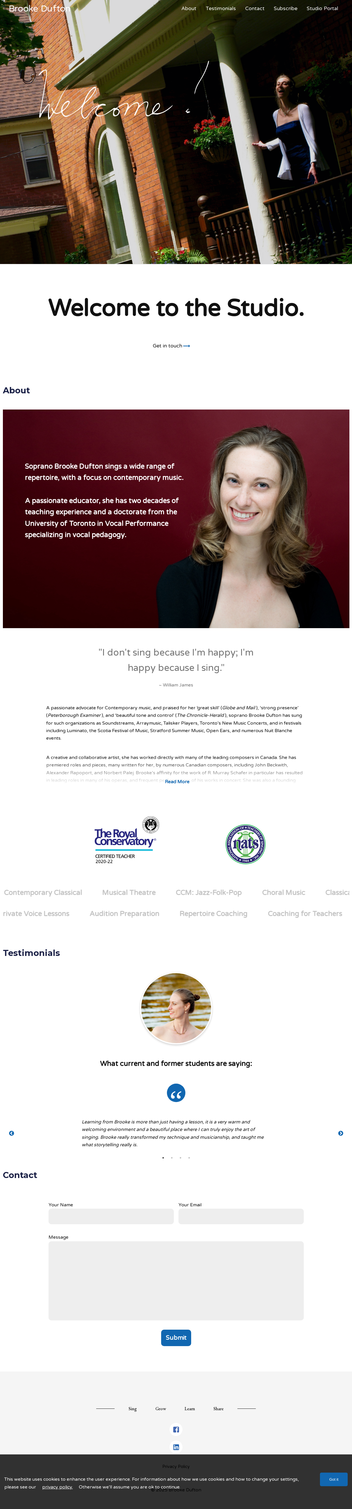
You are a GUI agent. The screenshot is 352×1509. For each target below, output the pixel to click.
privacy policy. (57, 1487)
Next (340, 1133)
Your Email (190, 1205)
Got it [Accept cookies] (333, 1479)
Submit (176, 1337)
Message (58, 1237)
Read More (177, 782)
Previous (11, 1133)
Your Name (61, 1205)
